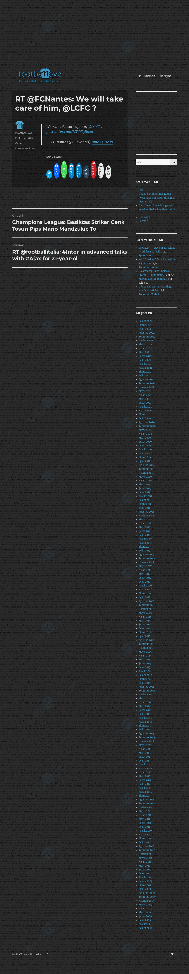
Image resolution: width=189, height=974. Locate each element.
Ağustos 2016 (146, 601)
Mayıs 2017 (145, 566)
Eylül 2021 (144, 375)
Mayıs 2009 (145, 904)
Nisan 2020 (145, 434)
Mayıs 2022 (145, 344)
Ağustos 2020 (147, 422)
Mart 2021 (144, 398)
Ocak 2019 (145, 492)
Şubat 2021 (145, 402)
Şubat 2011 (145, 823)
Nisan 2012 (145, 772)
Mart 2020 (145, 437)
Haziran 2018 (146, 515)
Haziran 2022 (146, 340)
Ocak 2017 (144, 581)
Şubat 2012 (145, 780)
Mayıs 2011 (145, 811)
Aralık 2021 (145, 363)
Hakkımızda (146, 76)
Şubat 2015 (145, 663)
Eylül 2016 (145, 597)
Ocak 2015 (144, 667)
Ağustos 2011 (146, 799)
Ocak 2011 (144, 826)
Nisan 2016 (145, 616)
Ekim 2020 (145, 414)
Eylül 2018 (144, 507)
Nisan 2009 (145, 908)
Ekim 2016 (145, 593)
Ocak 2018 (144, 535)
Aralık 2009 (145, 877)
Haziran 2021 (146, 387)
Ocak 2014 (144, 714)
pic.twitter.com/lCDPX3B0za (69, 131)
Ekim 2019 (145, 457)
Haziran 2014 (146, 694)
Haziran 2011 (146, 807)
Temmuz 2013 (147, 737)
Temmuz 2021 (147, 383)
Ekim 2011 (144, 795)
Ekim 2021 (145, 371)
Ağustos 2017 (146, 554)
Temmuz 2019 (147, 469)
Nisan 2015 (145, 655)
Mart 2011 (144, 819)
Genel (18, 143)
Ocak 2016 (145, 628)
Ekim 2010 (145, 838)
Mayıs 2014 (145, 698)
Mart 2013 (144, 752)
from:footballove (25, 148)
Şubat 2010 (145, 869)
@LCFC (94, 126)
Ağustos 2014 (146, 686)
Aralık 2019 (145, 449)
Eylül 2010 (144, 842)
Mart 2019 (145, 484)
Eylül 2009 (145, 889)
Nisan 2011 (145, 815)
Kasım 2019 (145, 453)
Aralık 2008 (145, 924)
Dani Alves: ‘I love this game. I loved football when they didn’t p (157, 209)
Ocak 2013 (144, 760)
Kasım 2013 (145, 721)
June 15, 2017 (102, 142)
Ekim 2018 (145, 504)
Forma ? (143, 221)
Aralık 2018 (145, 496)
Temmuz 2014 (147, 690)
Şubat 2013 (145, 756)
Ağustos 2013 (146, 733)
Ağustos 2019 (146, 465)
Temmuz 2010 (147, 850)
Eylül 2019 (145, 461)
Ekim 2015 (145, 632)
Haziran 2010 (146, 854)
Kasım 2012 (145, 768)
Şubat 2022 (145, 356)
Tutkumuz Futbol (149, 294)
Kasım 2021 (145, 367)
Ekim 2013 (145, 725)
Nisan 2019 (145, 480)
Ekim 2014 (145, 679)
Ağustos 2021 (146, 379)
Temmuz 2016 (147, 605)
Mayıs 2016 (145, 612)
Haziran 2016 (146, 609)
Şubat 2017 (145, 577)
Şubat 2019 (145, 488)
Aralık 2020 (145, 406)
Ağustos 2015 (146, 640)
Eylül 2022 (145, 328)
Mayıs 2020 (145, 430)
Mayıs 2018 (145, 519)
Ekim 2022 (145, 325)
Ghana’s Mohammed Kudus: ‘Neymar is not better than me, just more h (157, 197)
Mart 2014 (144, 706)
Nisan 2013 (145, 749)
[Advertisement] (95, 36)
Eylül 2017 (144, 550)
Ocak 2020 (145, 445)
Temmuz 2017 (147, 558)
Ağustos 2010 (146, 846)
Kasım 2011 (145, 791)
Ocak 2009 (145, 920)
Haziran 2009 (147, 900)
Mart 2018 (144, 527)
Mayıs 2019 (145, 476)
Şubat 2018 (145, 531)
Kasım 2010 (145, 834)
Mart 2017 (144, 574)
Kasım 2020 (145, 410)
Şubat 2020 (145, 441)
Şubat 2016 (145, 624)
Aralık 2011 (145, 787)
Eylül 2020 (145, 418)
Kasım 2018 (145, 500)
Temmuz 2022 (147, 336)
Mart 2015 (144, 659)
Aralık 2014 (145, 671)
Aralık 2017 (145, 539)
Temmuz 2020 (147, 426)
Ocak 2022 (145, 360)
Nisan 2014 (145, 702)
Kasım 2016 (145, 589)
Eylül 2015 (144, 636)
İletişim (165, 76)
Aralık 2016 (145, 585)
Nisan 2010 (145, 861)
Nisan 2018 (145, 523)
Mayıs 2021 (145, 391)
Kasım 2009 (146, 881)
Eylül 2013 (144, 729)
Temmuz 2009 (147, 896)
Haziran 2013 (146, 741)
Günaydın (144, 217)
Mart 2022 (145, 352)
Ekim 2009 (145, 885)
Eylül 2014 (144, 682)
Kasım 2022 (145, 321)
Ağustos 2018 (146, 511)
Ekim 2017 (145, 546)
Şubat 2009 (145, 916)
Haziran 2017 (146, 562)
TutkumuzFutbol (148, 267)
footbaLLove (19, 954)
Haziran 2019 (146, 472)
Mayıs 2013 (145, 745)
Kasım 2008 (145, 928)
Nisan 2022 (145, 348)
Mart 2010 (144, 865)
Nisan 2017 (145, 570)
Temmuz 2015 (147, 644)
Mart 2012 (144, 776)
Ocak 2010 (144, 873)
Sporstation (145, 255)
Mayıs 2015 (145, 651)
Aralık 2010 (145, 830)
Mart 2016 (145, 620)
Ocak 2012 (144, 784)
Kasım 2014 (145, 675)
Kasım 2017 (145, 542)
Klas (141, 190)
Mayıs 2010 (145, 858)
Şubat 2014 (145, 710)
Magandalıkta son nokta (153, 278)
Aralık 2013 (145, 717)
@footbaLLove (23, 132)
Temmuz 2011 (147, 803)
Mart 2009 (145, 912)
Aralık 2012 (145, 764)
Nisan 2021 (145, 395)
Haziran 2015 (146, 647)
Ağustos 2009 (147, 893)
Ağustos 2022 (147, 332)
